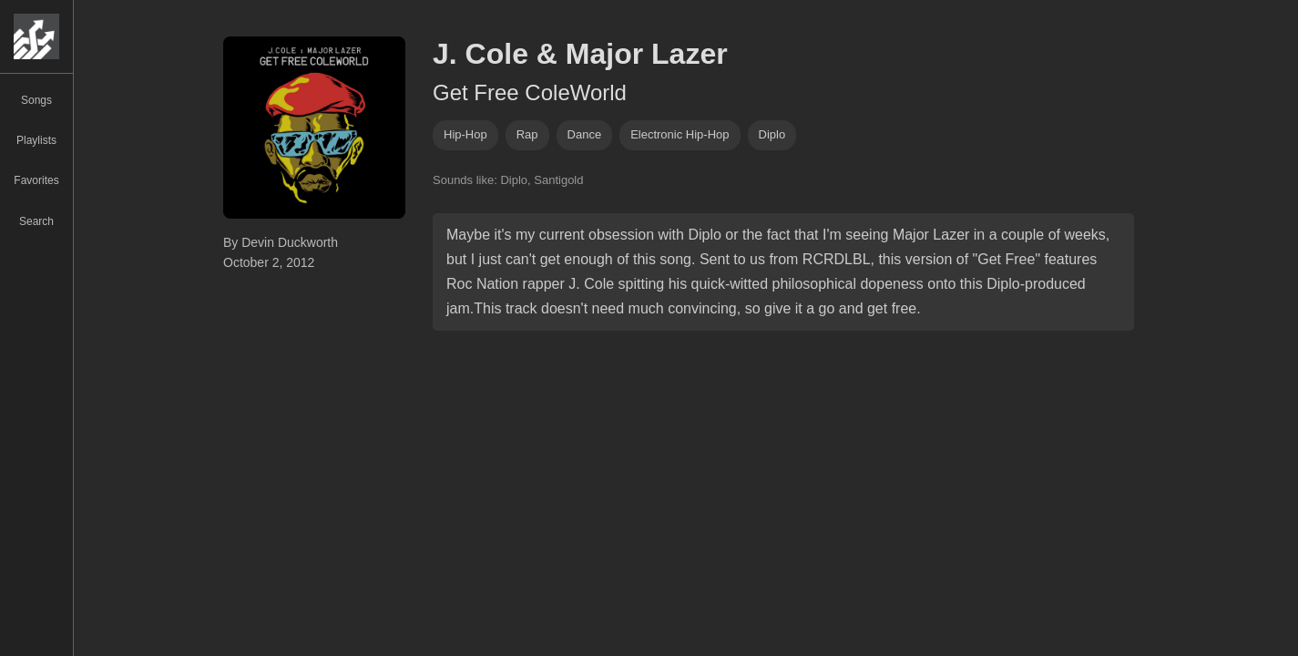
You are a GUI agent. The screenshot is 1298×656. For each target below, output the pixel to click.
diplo (772, 134)
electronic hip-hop (679, 134)
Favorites (36, 180)
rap (527, 134)
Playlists (36, 140)
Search (36, 221)
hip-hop (465, 134)
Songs (36, 100)
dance (584, 134)
